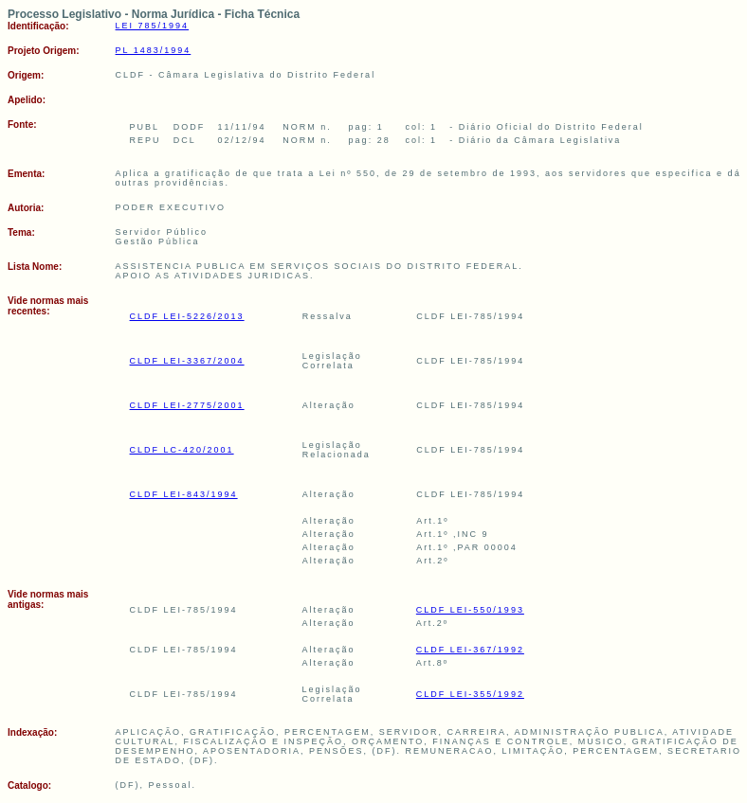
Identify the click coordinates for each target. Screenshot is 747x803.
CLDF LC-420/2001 (182, 450)
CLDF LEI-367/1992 (470, 649)
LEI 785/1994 (153, 25)
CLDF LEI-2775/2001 (187, 405)
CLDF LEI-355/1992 (470, 694)
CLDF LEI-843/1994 (184, 494)
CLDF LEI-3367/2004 (187, 361)
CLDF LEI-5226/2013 (187, 316)
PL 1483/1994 (153, 50)
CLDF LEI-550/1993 (470, 610)
